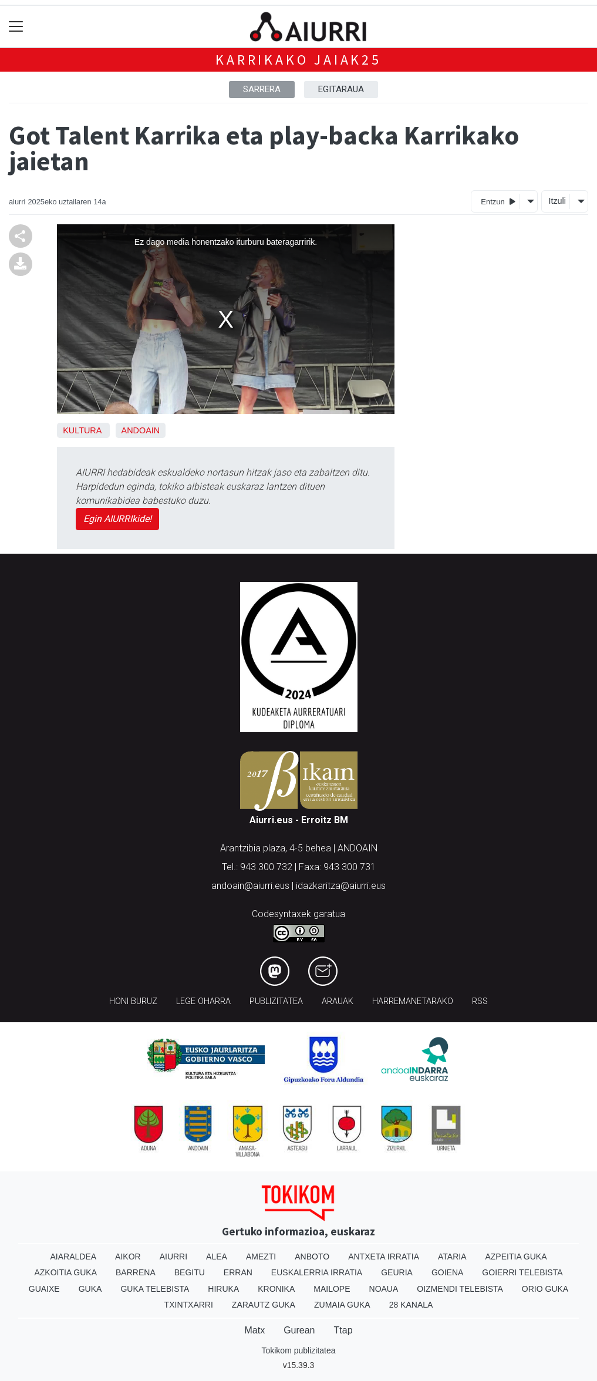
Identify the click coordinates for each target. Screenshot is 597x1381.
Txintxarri (188, 1304)
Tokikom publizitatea (298, 1350)
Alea (216, 1256)
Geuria (397, 1272)
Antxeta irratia (383, 1256)
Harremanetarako (412, 1001)
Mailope (331, 1289)
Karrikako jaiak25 (298, 59)
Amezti (261, 1256)
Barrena (136, 1272)
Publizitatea (276, 1001)
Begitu (189, 1272)
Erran (238, 1272)
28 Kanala (411, 1304)
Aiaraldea (73, 1256)
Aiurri (173, 1256)
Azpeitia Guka (516, 1256)
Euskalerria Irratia (316, 1272)
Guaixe (44, 1289)
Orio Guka (545, 1289)
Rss (480, 1001)
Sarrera (262, 89)
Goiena (447, 1272)
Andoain (141, 430)
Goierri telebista (522, 1272)
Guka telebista (154, 1289)
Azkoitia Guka (65, 1272)
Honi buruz (133, 1001)
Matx (254, 1330)
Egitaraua (341, 89)
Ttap (343, 1330)
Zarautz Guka (263, 1304)
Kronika (276, 1289)
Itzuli (557, 201)
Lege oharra (203, 1001)
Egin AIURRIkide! (117, 518)
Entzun (498, 201)
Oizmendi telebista (460, 1289)
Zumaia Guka (342, 1304)
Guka (90, 1289)
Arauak (337, 1001)
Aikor (128, 1256)
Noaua (384, 1289)
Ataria (452, 1256)
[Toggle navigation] (16, 26)
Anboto (312, 1256)
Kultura (82, 430)
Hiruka (223, 1289)
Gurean (299, 1330)
